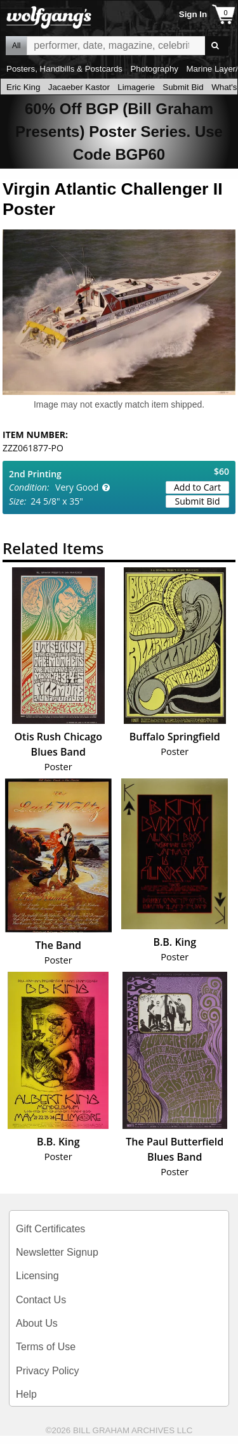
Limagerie (136, 87)
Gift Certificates (50, 1228)
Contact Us (41, 1299)
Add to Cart (197, 487)
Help (26, 1394)
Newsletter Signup (57, 1252)
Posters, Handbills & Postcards (64, 69)
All (16, 45)
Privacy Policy (47, 1370)
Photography (154, 69)
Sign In (193, 14)
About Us (37, 1323)
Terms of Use (46, 1346)
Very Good (76, 487)
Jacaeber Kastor (79, 87)
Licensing (37, 1275)
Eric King (23, 87)
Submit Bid (182, 87)
